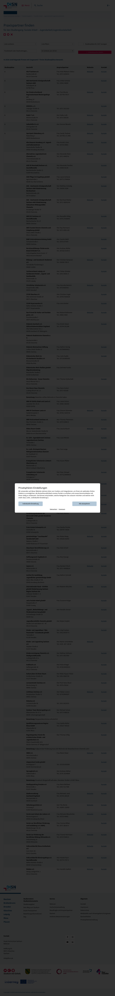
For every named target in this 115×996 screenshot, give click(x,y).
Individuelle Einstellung (31, 504)
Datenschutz (53, 509)
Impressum (62, 509)
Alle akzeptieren (84, 504)
